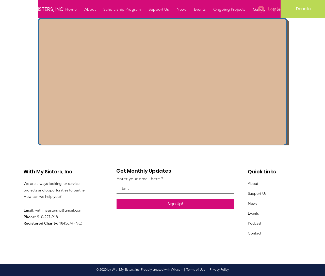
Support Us (257, 193)
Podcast (254, 223)
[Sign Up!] (175, 204)
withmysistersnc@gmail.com (59, 210)
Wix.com (177, 269)
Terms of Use (195, 269)
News (252, 203)
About (253, 183)
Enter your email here (138, 178)
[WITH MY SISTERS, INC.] (42, 9)
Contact (254, 233)
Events (253, 213)
